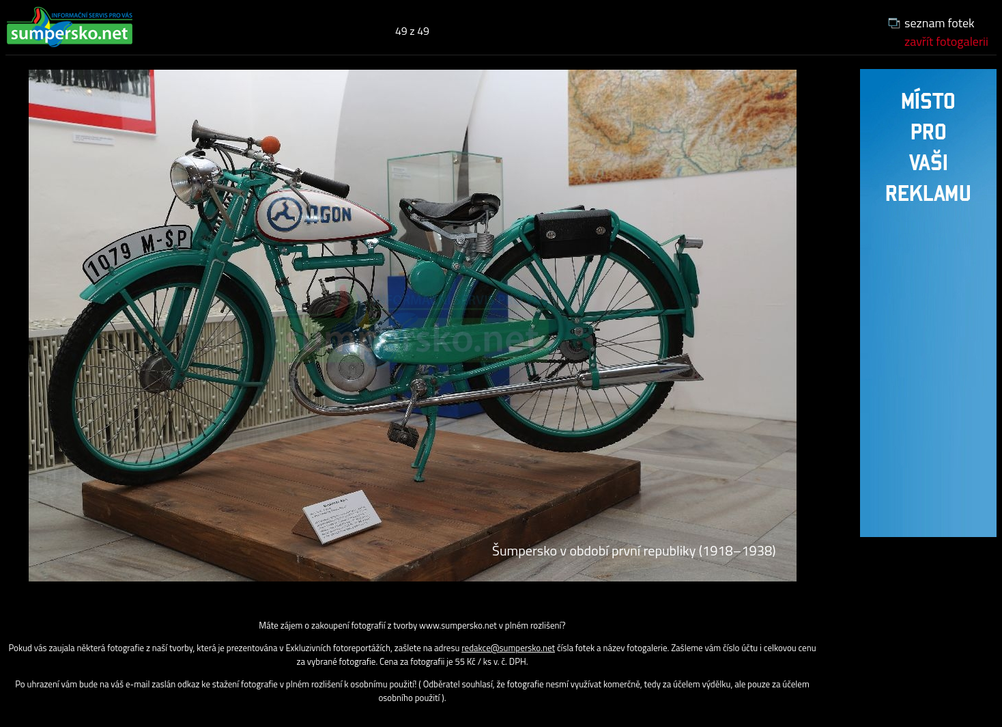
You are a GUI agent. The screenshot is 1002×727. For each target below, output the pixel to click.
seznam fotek (939, 23)
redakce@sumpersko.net (508, 648)
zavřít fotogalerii (946, 41)
